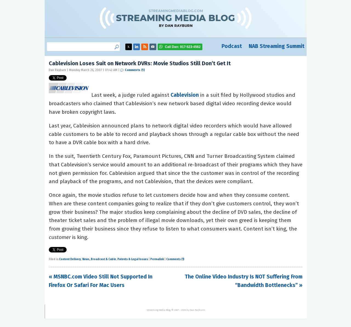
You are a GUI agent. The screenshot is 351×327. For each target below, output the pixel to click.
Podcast (232, 46)
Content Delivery (70, 259)
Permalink (157, 259)
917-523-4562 (182, 47)
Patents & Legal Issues (132, 259)
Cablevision (185, 95)
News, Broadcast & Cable (99, 259)
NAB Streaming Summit (276, 46)
